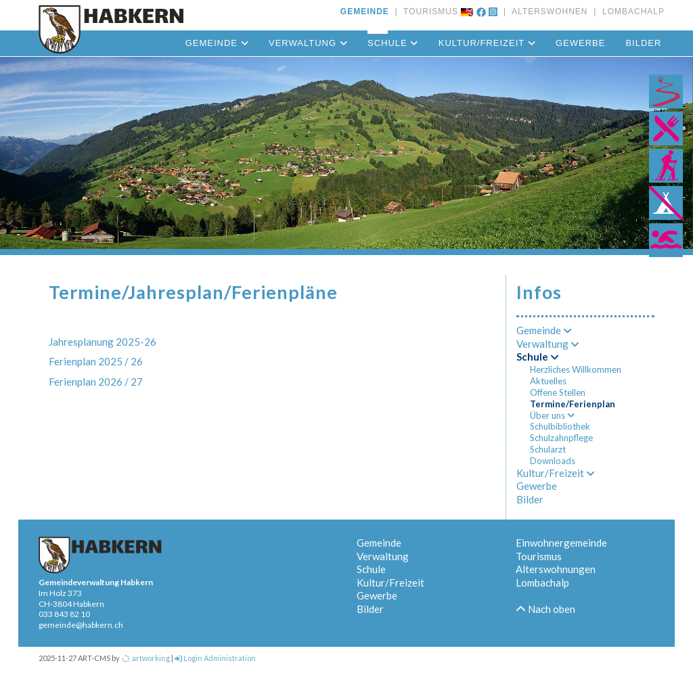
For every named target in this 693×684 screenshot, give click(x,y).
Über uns (552, 415)
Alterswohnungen (556, 569)
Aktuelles (548, 380)
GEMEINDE (364, 11)
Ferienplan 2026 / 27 (96, 381)
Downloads (552, 460)
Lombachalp (542, 582)
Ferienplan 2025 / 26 (96, 361)
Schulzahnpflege (561, 437)
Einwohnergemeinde (561, 543)
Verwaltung (308, 43)
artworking (145, 658)
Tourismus (539, 556)
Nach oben (545, 609)
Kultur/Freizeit (487, 43)
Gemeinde (216, 43)
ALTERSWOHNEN (546, 11)
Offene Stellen (557, 392)
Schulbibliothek (560, 426)
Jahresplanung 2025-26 (102, 342)
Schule (392, 43)
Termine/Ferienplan (572, 403)
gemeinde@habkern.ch (81, 625)
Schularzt (548, 449)
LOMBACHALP (630, 11)
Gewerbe (580, 43)
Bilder (643, 43)
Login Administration (215, 658)
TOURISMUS (428, 11)
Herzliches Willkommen (575, 369)
